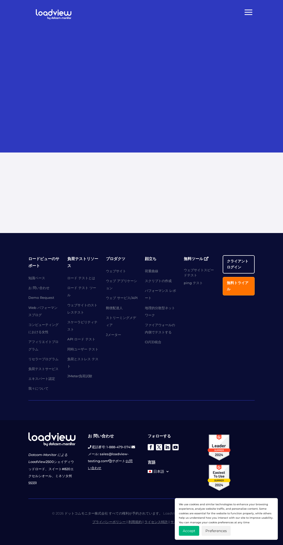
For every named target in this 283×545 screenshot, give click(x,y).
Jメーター (113, 335)
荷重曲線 (151, 271)
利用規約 (135, 522)
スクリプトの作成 (158, 281)
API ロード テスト (81, 339)
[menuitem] (158, 472)
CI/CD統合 (153, 342)
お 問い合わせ (38, 288)
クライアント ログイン (237, 264)
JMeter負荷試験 (79, 376)
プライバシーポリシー (109, 522)
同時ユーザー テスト (82, 349)
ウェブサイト (116, 271)
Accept (189, 530)
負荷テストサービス (43, 369)
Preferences (216, 530)
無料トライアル (237, 285)
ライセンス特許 (156, 522)
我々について (38, 388)
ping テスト (193, 283)
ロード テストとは (81, 278)
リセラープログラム (43, 359)
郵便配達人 (114, 308)
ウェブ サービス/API (122, 298)
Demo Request (41, 297)
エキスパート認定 (41, 378)
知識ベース (36, 278)
